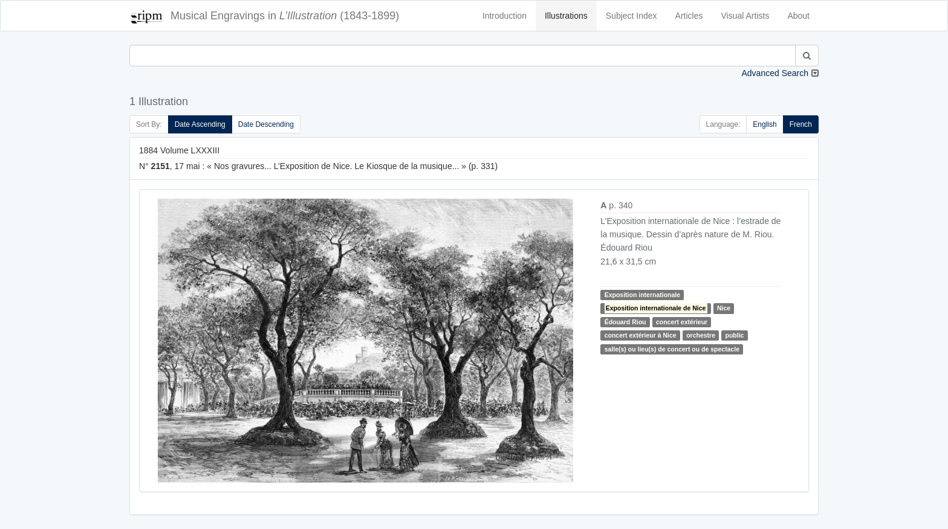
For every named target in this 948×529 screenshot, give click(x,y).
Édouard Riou (625, 321)
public (735, 335)
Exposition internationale (642, 294)
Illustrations (566, 16)
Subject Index (631, 16)
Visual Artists (745, 16)
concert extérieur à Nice (641, 335)
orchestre (700, 335)
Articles (689, 16)
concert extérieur (681, 321)
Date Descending (266, 124)
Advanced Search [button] (774, 73)
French (801, 124)
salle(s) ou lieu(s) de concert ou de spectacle (672, 349)
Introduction (504, 16)
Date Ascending (200, 124)
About (798, 16)
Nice (723, 308)
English (764, 124)
